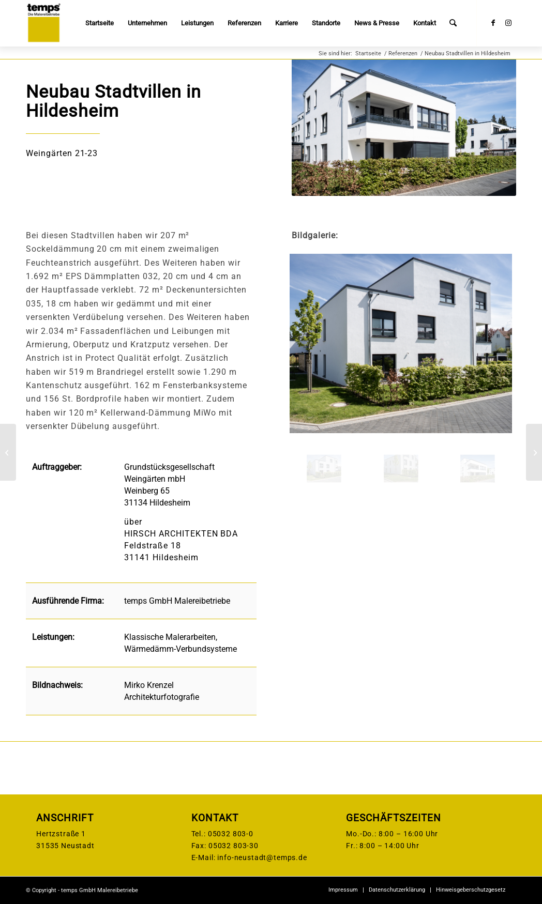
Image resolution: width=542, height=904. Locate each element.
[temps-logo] (43, 23)
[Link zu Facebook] (493, 22)
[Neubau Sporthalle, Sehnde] (8, 452)
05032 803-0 (230, 834)
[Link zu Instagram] (508, 22)
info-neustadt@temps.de (262, 857)
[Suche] (453, 23)
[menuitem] (100, 23)
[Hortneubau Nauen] (534, 452)
